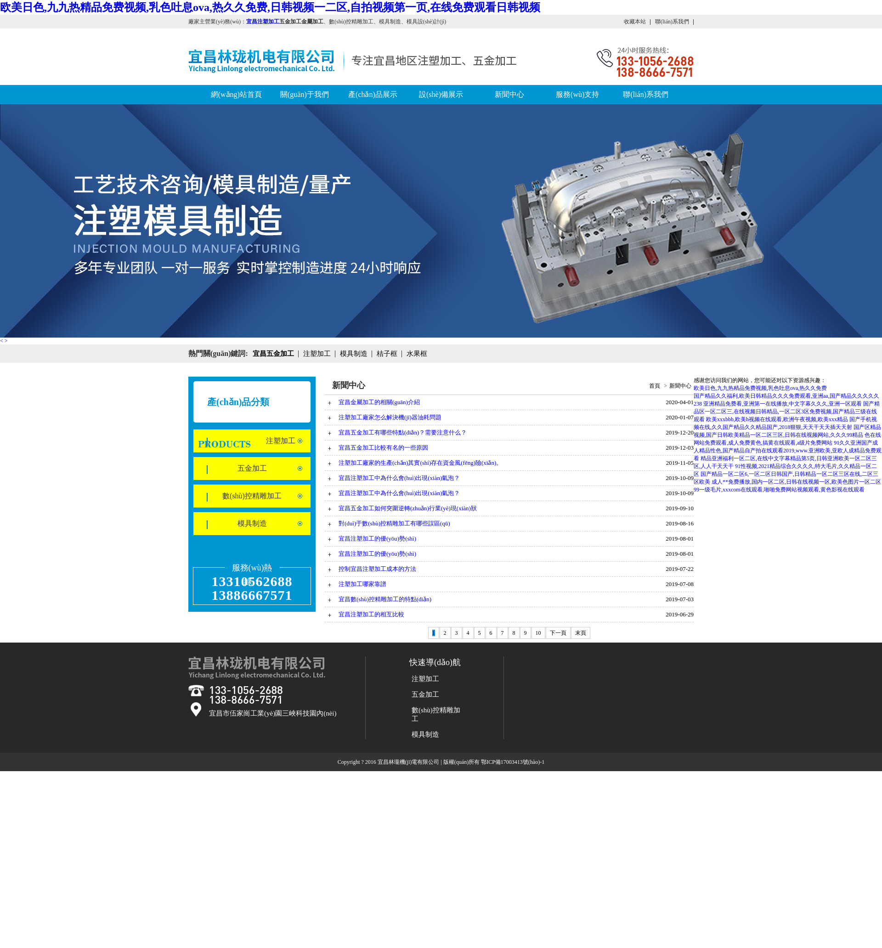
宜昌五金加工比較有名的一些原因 (383, 447)
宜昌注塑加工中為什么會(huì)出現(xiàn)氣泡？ (399, 493)
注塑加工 (280, 441)
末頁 (580, 633)
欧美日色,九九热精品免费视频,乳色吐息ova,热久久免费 (760, 388)
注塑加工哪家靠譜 (362, 584)
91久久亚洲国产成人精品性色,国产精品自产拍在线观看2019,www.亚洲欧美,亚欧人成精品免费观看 (788, 451)
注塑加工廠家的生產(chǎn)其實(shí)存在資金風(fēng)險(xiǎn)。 (420, 462)
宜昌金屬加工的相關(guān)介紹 (379, 402)
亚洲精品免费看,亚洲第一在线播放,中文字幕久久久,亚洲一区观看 (782, 404)
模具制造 (252, 523)
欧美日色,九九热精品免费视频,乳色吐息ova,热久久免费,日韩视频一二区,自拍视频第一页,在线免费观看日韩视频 (270, 7)
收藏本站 (635, 21)
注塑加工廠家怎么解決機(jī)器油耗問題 (390, 417)
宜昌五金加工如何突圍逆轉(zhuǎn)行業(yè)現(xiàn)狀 (408, 508)
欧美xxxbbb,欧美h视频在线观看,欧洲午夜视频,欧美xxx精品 (777, 419)
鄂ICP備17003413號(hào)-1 (512, 762)
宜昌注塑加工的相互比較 (371, 614)
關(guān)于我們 (304, 94)
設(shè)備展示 (441, 94)
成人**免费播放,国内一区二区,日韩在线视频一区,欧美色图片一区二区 (796, 482)
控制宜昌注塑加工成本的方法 (377, 568)
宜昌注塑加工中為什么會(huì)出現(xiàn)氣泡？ (399, 477)
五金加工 (252, 468)
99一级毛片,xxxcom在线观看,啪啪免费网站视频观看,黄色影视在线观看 (779, 489)
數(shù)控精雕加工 (252, 496)
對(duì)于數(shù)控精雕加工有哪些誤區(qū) (394, 523)
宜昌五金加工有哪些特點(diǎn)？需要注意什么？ (403, 432)
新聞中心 (509, 94)
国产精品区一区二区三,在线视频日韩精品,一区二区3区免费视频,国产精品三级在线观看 (787, 412)
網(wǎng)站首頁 (236, 94)
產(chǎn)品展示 (372, 94)
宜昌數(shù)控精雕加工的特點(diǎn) (385, 599)
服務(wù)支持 (577, 94)
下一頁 (558, 633)
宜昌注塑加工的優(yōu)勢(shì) (377, 538)
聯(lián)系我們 (672, 21)
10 (538, 633)
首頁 (654, 386)
